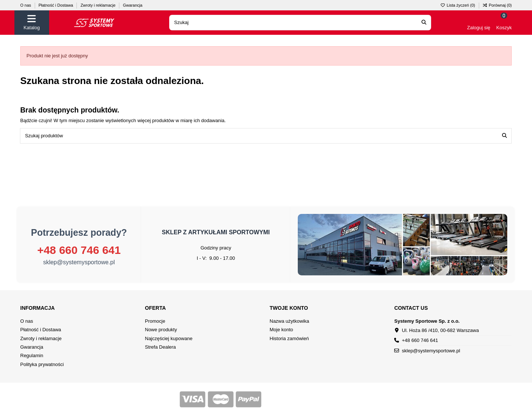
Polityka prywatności (42, 364)
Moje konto (281, 329)
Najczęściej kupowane (168, 338)
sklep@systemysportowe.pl (79, 262)
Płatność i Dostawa (56, 5)
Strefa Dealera (160, 347)
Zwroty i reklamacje (99, 5)
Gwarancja (133, 5)
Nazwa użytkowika (289, 321)
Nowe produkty (161, 329)
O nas (26, 5)
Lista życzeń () (458, 5)
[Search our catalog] (424, 22)
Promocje (155, 321)
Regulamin (31, 355)
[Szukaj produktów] (504, 136)
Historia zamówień (289, 338)
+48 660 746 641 (79, 250)
